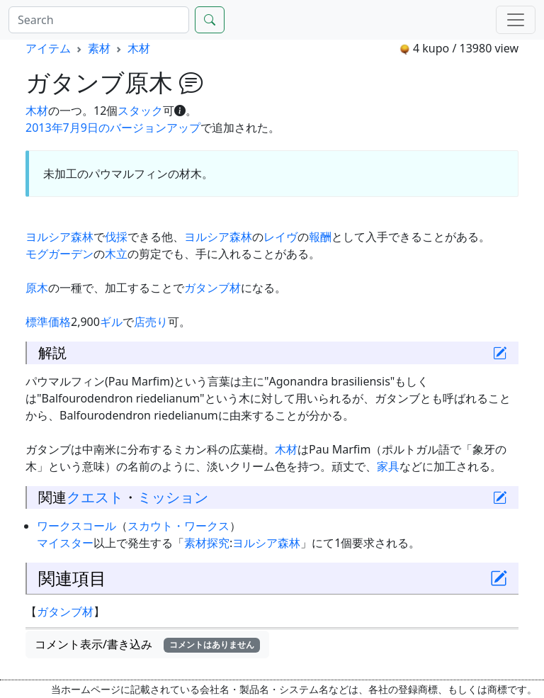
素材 (99, 48)
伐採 (116, 236)
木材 (139, 48)
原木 (37, 287)
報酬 (320, 236)
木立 (116, 253)
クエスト (95, 497)
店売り (151, 322)
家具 (388, 466)
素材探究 (207, 543)
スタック (140, 110)
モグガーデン (60, 253)
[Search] (98, 19)
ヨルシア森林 (60, 236)
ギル (111, 322)
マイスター (65, 543)
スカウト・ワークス (179, 526)
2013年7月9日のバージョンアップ (113, 127)
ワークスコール (76, 526)
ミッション (172, 497)
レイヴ (281, 236)
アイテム (48, 48)
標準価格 (48, 322)
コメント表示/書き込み (147, 644)
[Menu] (516, 20)
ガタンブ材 (212, 287)
